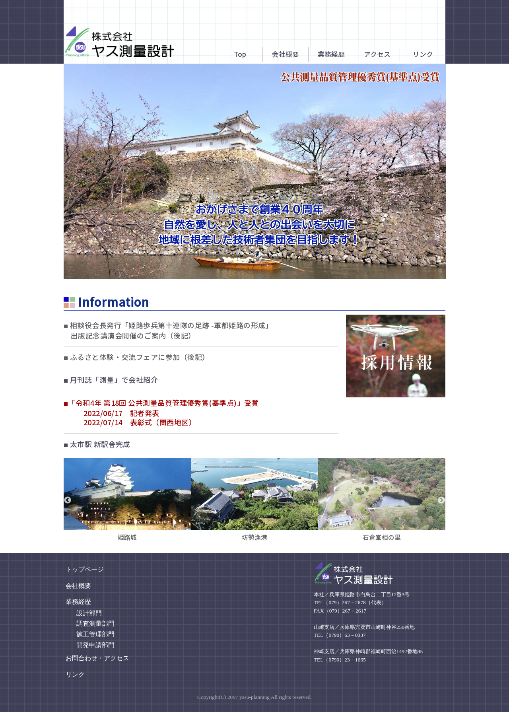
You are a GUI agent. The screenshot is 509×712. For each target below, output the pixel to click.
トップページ (85, 569)
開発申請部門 (95, 645)
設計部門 (89, 613)
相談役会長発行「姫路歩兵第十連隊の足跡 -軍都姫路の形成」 (168, 330)
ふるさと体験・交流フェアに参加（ (125, 357)
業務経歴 (78, 601)
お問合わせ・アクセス (97, 658)
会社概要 (78, 585)
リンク (75, 674)
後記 (180, 335)
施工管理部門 (95, 634)
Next (441, 500)
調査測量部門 (95, 623)
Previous (68, 500)
